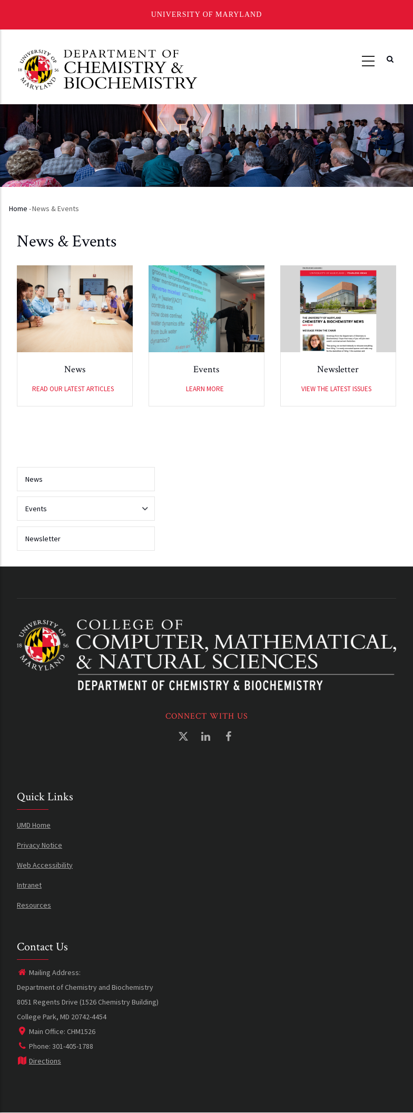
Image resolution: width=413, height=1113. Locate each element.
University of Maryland (206, 14)
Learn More (205, 388)
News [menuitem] (34, 479)
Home (18, 208)
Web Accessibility (45, 865)
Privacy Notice (39, 845)
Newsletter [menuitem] (43, 538)
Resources (34, 905)
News (74, 369)
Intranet (29, 885)
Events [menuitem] (83, 512)
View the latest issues (336, 388)
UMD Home (34, 825)
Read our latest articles (73, 388)
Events (206, 369)
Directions (39, 1061)
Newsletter (338, 369)
